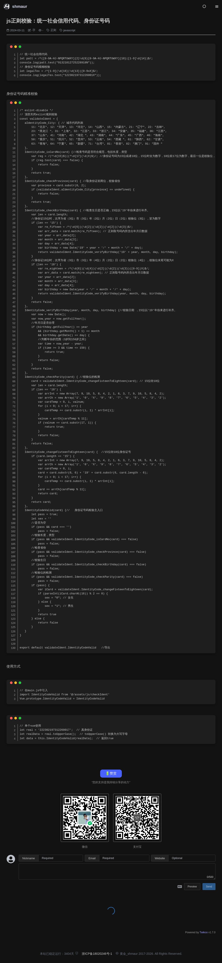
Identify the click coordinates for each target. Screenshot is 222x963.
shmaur (19, 6)
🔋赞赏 (111, 773)
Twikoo (204, 932)
